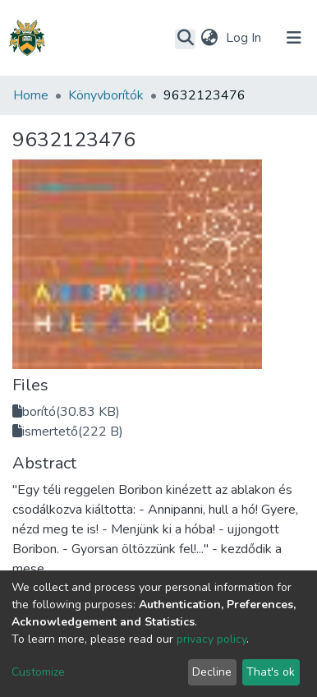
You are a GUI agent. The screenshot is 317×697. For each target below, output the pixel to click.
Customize (38, 672)
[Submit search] (185, 38)
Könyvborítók (106, 95)
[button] (209, 38)
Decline (212, 672)
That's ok (270, 672)
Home (30, 95)
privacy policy (211, 639)
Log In (245, 38)
